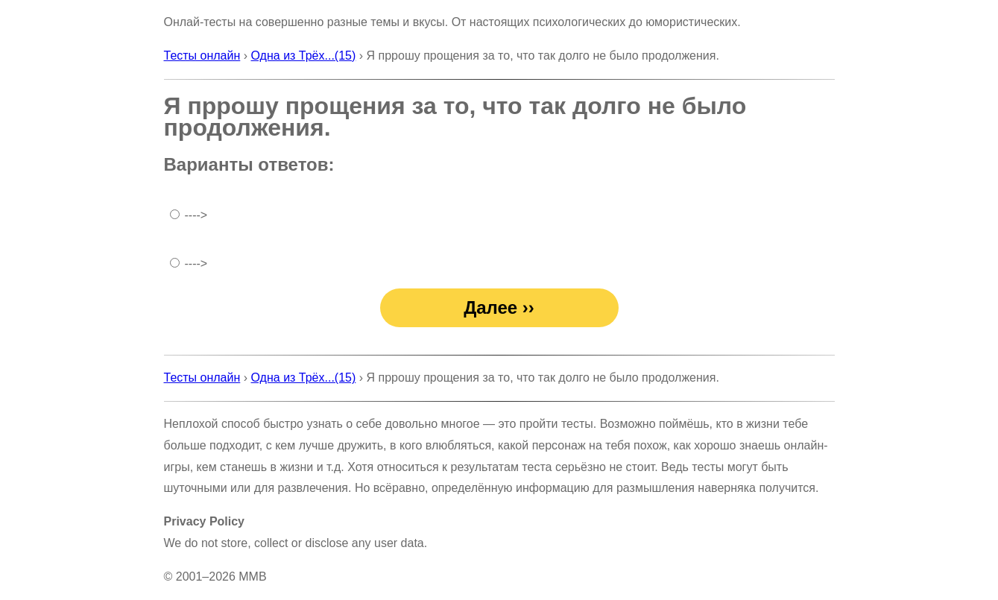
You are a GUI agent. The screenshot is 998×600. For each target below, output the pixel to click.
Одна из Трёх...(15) (303, 55)
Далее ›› (499, 307)
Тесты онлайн (202, 55)
